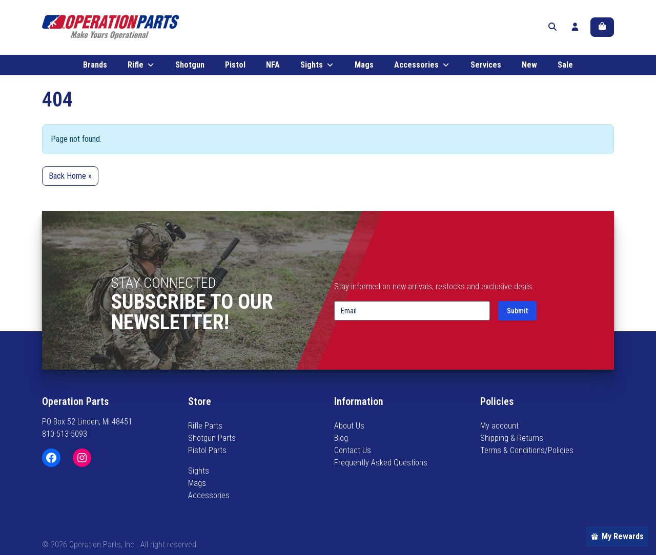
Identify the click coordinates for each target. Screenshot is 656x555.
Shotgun (189, 65)
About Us (349, 426)
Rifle (141, 65)
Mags (364, 65)
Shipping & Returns (511, 438)
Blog (341, 438)
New (529, 65)
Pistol (235, 65)
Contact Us (352, 450)
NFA (273, 65)
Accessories (422, 65)
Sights (317, 65)
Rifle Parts (205, 426)
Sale (565, 65)
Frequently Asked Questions (380, 462)
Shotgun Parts (212, 438)
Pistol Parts (207, 450)
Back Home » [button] (70, 176)
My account (499, 426)
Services (485, 65)
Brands (95, 65)
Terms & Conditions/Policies (526, 450)
